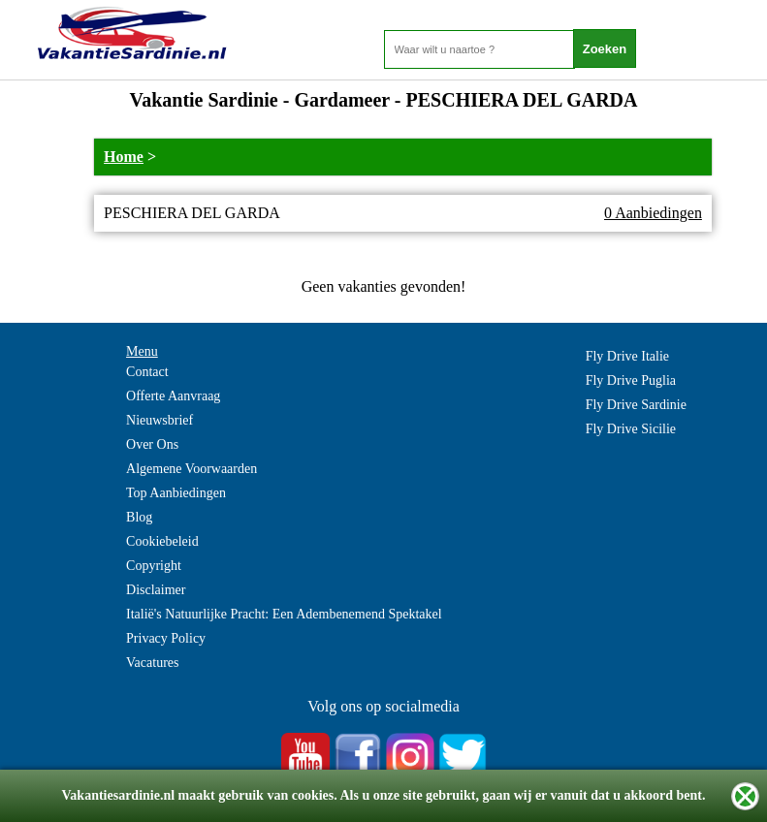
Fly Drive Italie (627, 356)
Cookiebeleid (162, 541)
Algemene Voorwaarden (191, 468)
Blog (139, 517)
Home (124, 156)
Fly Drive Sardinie (636, 404)
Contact (147, 371)
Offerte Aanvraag (173, 396)
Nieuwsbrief (159, 420)
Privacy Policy (166, 638)
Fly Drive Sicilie (631, 429)
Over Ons (152, 444)
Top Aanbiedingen (176, 493)
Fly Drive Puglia (631, 380)
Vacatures (152, 662)
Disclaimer (155, 590)
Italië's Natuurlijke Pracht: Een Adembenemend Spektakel (284, 614)
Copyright (153, 565)
